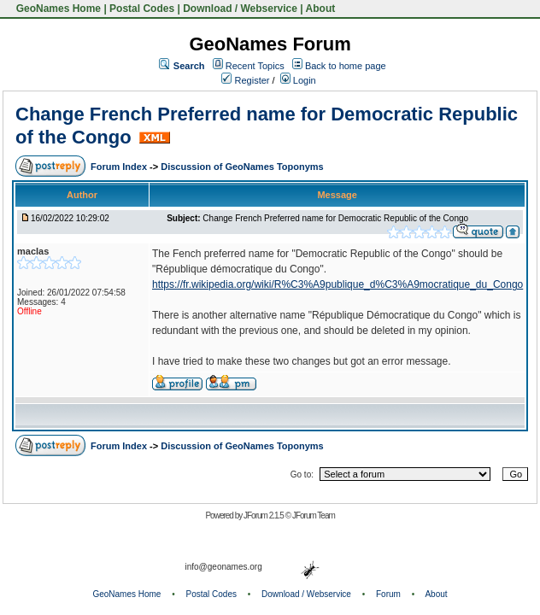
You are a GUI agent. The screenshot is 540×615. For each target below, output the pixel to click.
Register (245, 80)
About (321, 9)
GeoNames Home (57, 9)
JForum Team (313, 515)
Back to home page (345, 66)
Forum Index (120, 166)
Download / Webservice (240, 9)
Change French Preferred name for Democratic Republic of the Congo (335, 218)
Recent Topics (255, 66)
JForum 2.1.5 (264, 515)
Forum (388, 594)
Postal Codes (141, 9)
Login (298, 80)
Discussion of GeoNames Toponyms (242, 166)
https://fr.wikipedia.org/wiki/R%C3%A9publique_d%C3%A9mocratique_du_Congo (337, 284)
